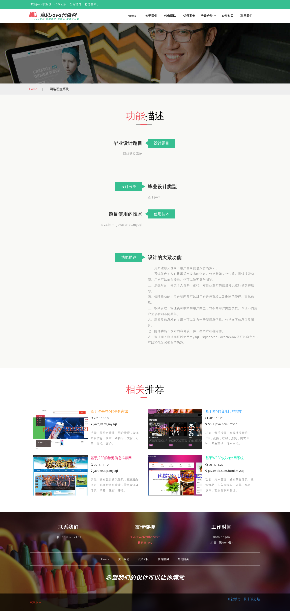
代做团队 (170, 16)
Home (132, 16)
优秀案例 (189, 16)
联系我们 (246, 16)
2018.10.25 (214, 418)
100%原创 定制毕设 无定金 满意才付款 (53, 19)
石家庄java (145, 542)
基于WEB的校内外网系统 (225, 457)
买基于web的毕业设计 (145, 537)
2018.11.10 (100, 465)
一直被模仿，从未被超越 (242, 599)
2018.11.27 (214, 465)
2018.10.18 (100, 418)
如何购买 (227, 16)
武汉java (37, 602)
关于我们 (151, 16)
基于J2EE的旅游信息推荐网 (112, 457)
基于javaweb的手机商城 (110, 411)
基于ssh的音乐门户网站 (224, 411)
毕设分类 (208, 16)
